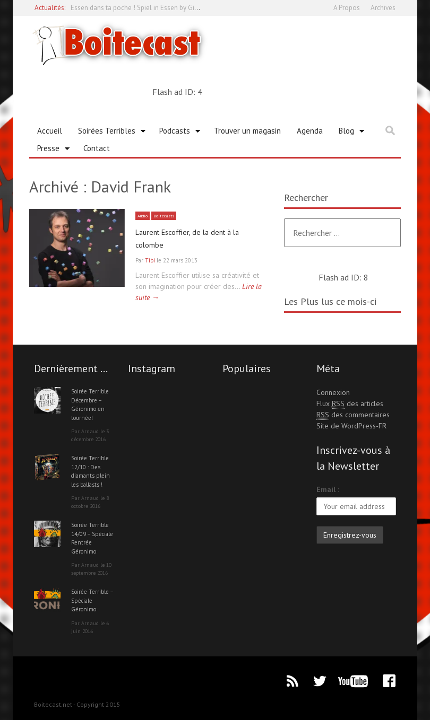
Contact (96, 148)
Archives (383, 7)
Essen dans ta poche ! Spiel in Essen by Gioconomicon (152, 7)
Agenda (310, 131)
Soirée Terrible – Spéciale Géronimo (92, 600)
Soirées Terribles (108, 132)
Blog (348, 132)
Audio (144, 215)
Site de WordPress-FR (351, 426)
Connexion (333, 392)
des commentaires (353, 415)
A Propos (346, 7)
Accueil (49, 131)
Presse (49, 150)
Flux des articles (349, 404)
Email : (327, 489)
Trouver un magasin (247, 131)
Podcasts (176, 132)
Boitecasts (170, 215)
